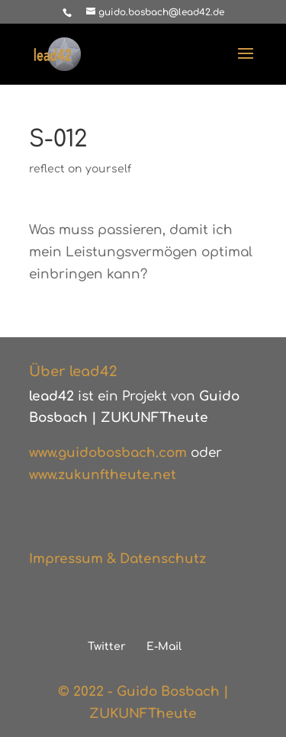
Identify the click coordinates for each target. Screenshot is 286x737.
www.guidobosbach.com (108, 453)
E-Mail (164, 646)
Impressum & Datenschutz (117, 559)
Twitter (107, 646)
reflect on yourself (80, 169)
